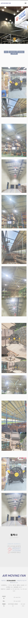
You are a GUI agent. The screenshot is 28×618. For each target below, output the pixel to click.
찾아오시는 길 (13, 582)
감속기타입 (12, 52)
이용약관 (3, 580)
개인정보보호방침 (11, 580)
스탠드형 (14, 53)
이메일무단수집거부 (21, 580)
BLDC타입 (21, 52)
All (6, 52)
